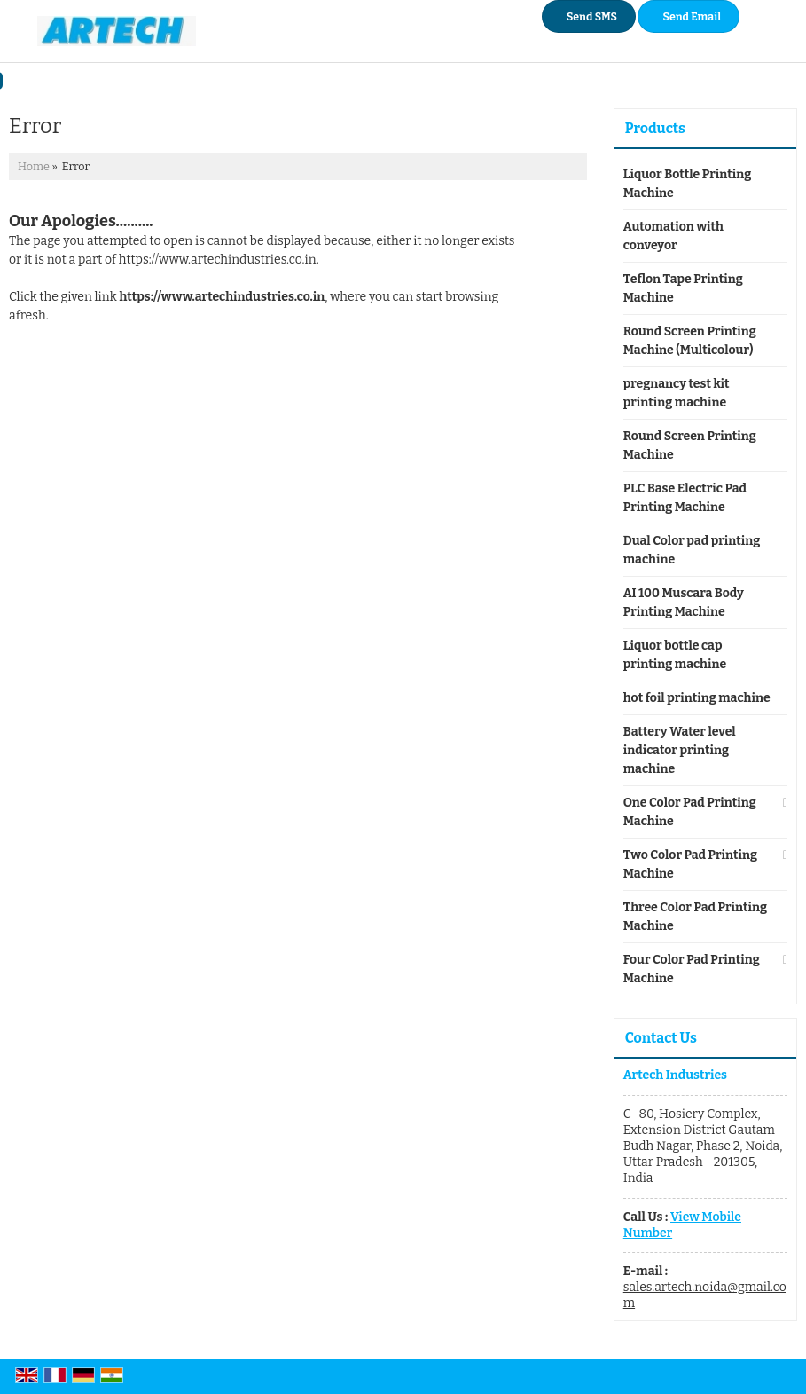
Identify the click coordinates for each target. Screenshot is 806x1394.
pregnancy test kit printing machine (676, 393)
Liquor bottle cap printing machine (674, 655)
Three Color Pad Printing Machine (695, 916)
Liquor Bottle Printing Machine (687, 184)
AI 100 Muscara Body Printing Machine (683, 602)
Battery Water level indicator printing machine (679, 750)
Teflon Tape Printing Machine (683, 288)
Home (34, 166)
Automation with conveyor (673, 236)
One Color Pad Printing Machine (689, 812)
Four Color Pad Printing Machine (691, 969)
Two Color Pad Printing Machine (690, 864)
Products (655, 128)
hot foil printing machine (697, 697)
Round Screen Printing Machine (689, 445)
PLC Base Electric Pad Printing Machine (685, 498)
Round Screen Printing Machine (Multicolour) (689, 341)
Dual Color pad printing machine (691, 550)
